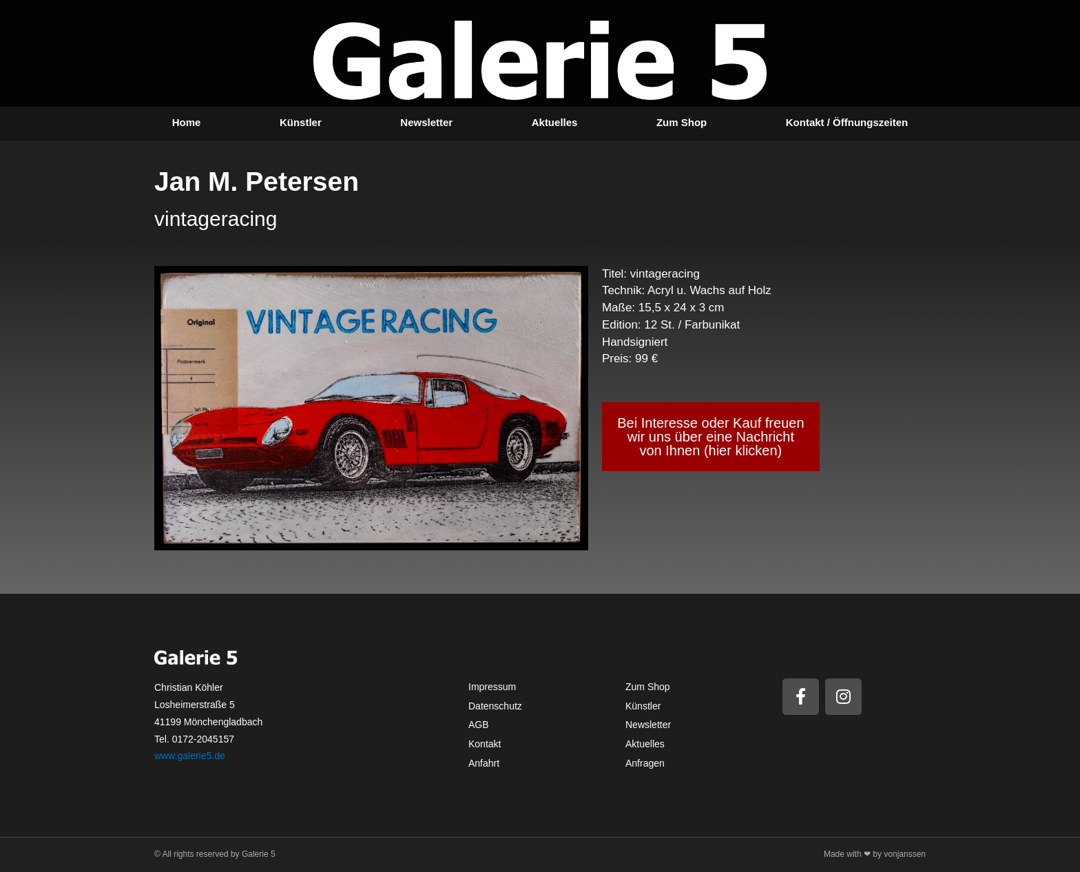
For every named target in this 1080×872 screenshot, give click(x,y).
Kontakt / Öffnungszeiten (847, 122)
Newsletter (426, 122)
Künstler (301, 122)
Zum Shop (681, 122)
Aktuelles (555, 122)
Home (186, 122)
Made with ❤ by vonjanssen (875, 854)
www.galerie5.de (189, 755)
